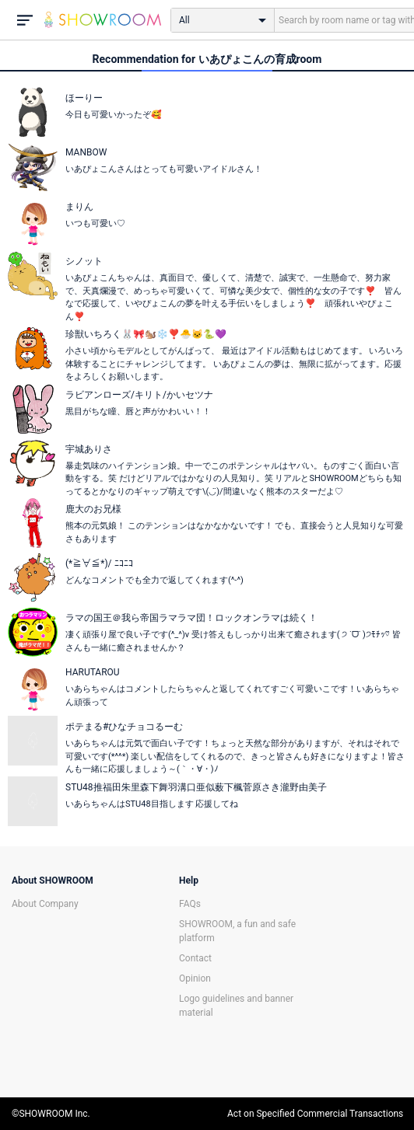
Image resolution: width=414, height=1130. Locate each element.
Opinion (195, 978)
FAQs (190, 903)
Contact (195, 958)
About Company (45, 903)
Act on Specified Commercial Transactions (315, 1113)
